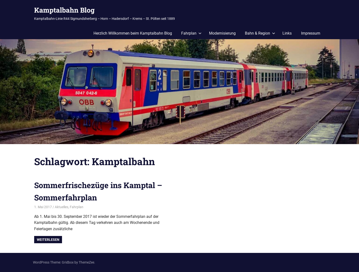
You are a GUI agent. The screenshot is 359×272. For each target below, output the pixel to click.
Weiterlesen (48, 240)
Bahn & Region (260, 33)
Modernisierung (222, 33)
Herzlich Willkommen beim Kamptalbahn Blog (133, 33)
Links (287, 33)
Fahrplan (191, 33)
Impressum (310, 33)
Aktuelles (61, 207)
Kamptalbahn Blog (64, 10)
